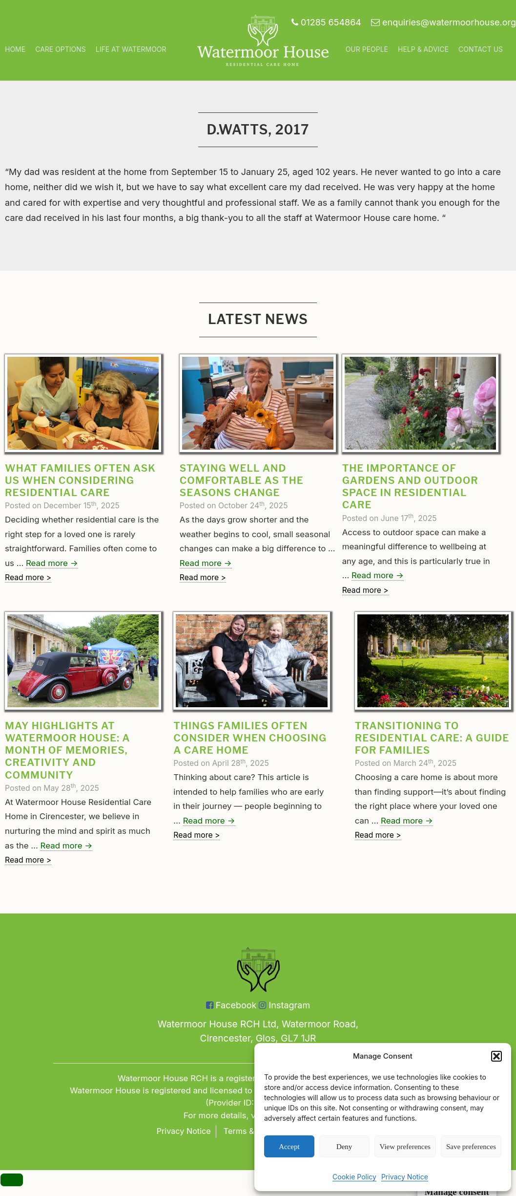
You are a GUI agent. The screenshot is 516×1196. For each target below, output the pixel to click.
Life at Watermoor (131, 49)
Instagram (284, 1005)
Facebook (231, 1005)
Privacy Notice (404, 1177)
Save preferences (471, 1147)
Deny (344, 1147)
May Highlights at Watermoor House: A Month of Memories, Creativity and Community (67, 750)
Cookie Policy (354, 1177)
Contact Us (480, 49)
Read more (52, 563)
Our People (367, 49)
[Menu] (11, 1180)
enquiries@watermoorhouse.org (443, 22)
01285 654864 (326, 22)
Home (15, 49)
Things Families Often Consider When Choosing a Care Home (250, 738)
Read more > (28, 577)
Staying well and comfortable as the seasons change (242, 480)
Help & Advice (423, 49)
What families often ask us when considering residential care (80, 480)
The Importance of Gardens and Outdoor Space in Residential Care (410, 486)
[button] (496, 1056)
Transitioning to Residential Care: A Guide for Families (432, 738)
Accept (289, 1147)
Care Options (60, 49)
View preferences (405, 1147)
